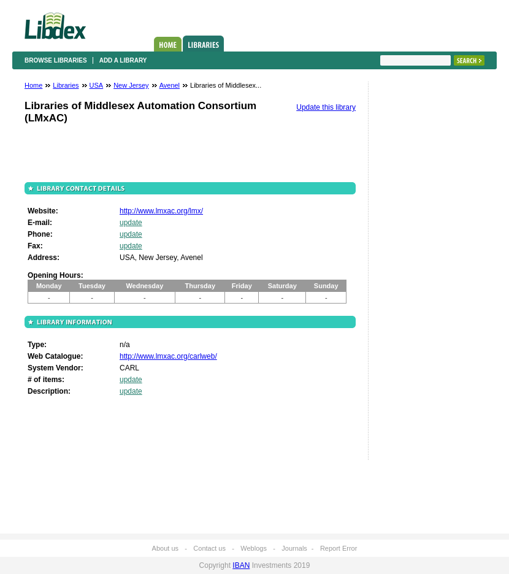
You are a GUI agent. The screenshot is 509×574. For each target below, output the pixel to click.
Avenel (169, 85)
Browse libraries (56, 60)
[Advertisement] (417, 274)
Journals (294, 548)
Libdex (55, 25)
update (131, 222)
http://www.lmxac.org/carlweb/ (168, 356)
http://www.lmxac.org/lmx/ (161, 211)
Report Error (339, 548)
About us (165, 548)
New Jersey (130, 85)
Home (168, 44)
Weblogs (253, 548)
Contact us (209, 548)
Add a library (123, 60)
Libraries (203, 44)
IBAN (241, 565)
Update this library (326, 107)
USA (97, 85)
